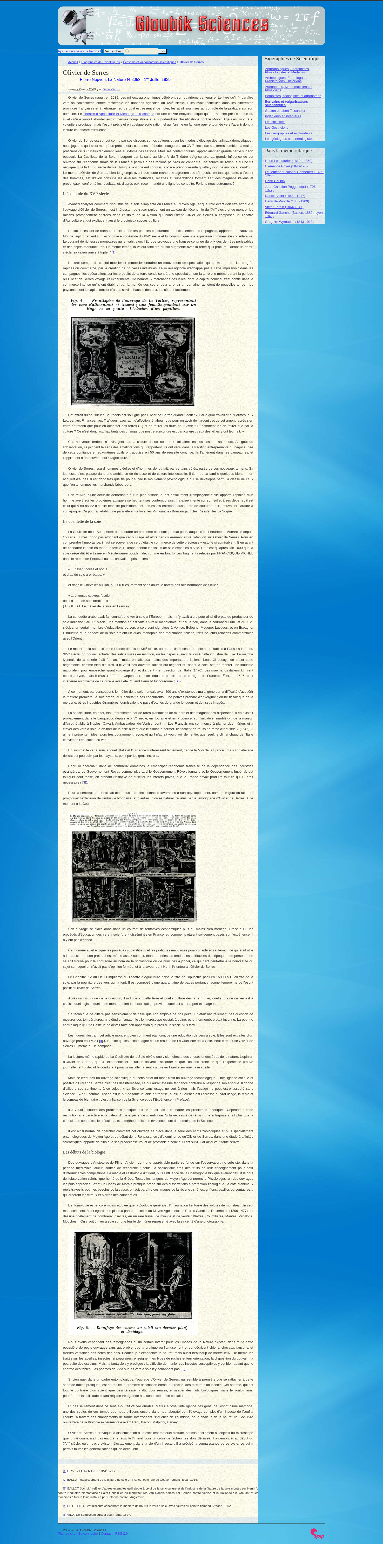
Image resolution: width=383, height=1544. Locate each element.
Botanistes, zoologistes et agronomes (293, 96)
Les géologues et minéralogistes (289, 139)
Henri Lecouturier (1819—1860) (289, 161)
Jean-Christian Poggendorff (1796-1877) (291, 188)
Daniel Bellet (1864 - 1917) (285, 196)
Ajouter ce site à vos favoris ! (79, 51)
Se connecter (88, 1533)
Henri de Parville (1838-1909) (287, 201)
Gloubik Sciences (231, 20)
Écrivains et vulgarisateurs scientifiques (149, 62)
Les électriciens (276, 127)
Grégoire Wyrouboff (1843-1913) (289, 222)
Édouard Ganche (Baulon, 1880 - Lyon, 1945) (294, 214)
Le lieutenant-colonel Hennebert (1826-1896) (294, 173)
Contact (106, 1533)
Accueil (73, 62)
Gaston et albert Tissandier (285, 111)
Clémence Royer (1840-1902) (287, 166)
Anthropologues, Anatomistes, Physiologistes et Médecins (287, 70)
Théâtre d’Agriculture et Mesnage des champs (118, 114)
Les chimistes (275, 122)
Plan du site (67, 1533)
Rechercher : (113, 51)
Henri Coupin (275, 181)
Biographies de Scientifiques (101, 62)
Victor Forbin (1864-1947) (284, 207)
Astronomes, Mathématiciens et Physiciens (288, 88)
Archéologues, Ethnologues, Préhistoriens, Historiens (286, 79)
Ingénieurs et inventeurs (283, 116)
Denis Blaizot (111, 89)
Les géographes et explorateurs (289, 133)
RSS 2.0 (121, 1533)
